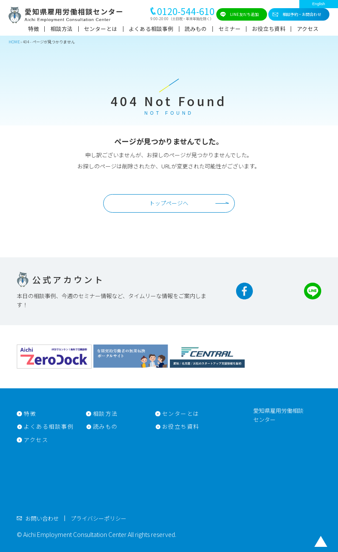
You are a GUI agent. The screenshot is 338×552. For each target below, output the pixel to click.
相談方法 (61, 28)
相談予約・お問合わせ (302, 14)
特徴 (33, 28)
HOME (14, 42)
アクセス (308, 28)
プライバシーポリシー (98, 518)
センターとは (100, 28)
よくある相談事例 (151, 28)
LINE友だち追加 (244, 14)
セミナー (229, 28)
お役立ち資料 (269, 28)
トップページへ (168, 203)
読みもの (195, 28)
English (318, 4)
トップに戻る (321, 541)
